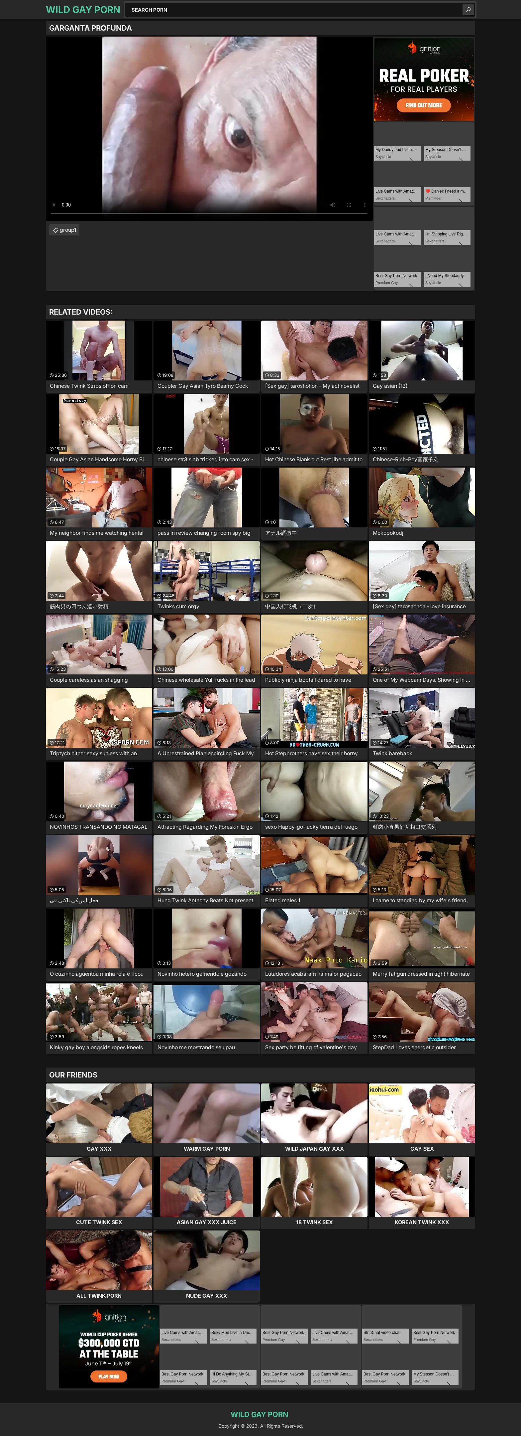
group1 (68, 229)
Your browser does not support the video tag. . (209, 129)
